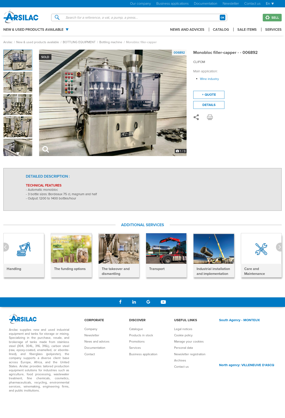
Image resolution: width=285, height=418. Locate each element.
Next (279, 247)
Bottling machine (110, 42)
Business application (143, 354)
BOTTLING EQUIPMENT (79, 42)
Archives (180, 360)
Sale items (247, 30)
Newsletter (231, 4)
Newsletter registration (190, 354)
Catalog (221, 30)
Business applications (172, 4)
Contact (89, 354)
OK (222, 17)
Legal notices (183, 329)
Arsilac (7, 42)
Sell (272, 17)
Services (273, 30)
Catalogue (136, 329)
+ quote (209, 94)
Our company (140, 4)
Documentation (205, 4)
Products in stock (141, 335)
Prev (6, 247)
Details (209, 104)
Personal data (183, 347)
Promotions (137, 341)
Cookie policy (183, 335)
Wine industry (209, 79)
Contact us (252, 4)
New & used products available (33, 30)
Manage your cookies (189, 341)
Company (90, 329)
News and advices (187, 30)
